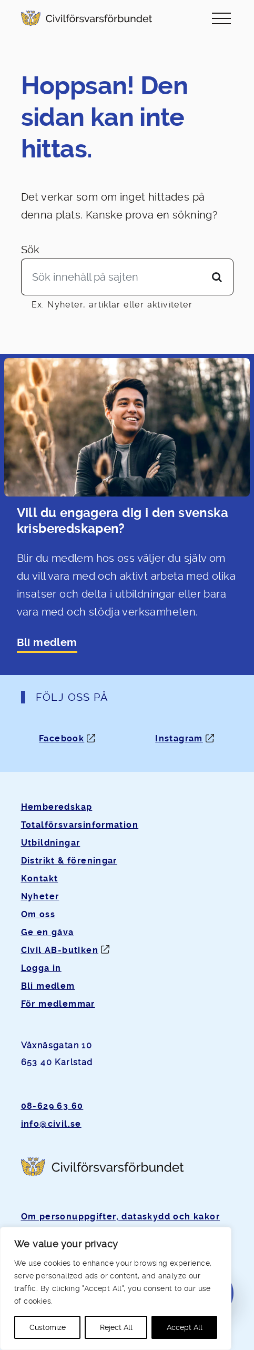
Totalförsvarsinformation (80, 825)
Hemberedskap (57, 807)
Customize (47, 1327)
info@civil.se (51, 1124)
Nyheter (40, 896)
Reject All (116, 1327)
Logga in (41, 968)
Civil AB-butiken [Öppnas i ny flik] (59, 950)
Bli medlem (47, 643)
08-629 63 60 (52, 1106)
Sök (30, 249)
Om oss (38, 914)
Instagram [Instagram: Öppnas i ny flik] (179, 738)
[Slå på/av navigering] (221, 18)
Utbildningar (50, 843)
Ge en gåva (47, 932)
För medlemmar (58, 1004)
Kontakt (39, 878)
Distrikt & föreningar (69, 861)
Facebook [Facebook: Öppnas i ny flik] (61, 738)
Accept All (184, 1327)
